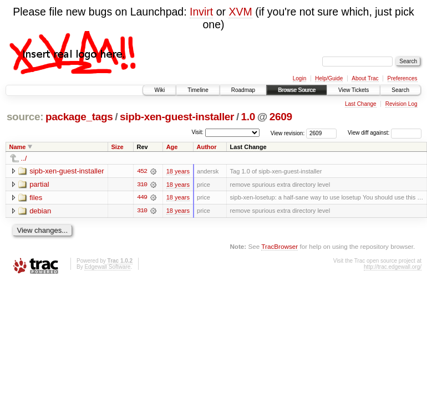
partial (39, 184)
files (35, 197)
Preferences (403, 78)
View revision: (288, 133)
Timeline (197, 90)
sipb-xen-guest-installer (177, 116)
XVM (240, 12)
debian (40, 211)
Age (172, 147)
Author (207, 147)
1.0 (248, 116)
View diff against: (384, 133)
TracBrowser (279, 246)
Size (117, 147)
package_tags (79, 116)
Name (17, 147)
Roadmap (243, 90)
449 (142, 197)
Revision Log (401, 104)
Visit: (197, 132)
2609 (281, 116)
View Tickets (353, 90)
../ (24, 158)
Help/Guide (329, 78)
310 (142, 184)
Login (299, 78)
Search (400, 90)
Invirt (201, 12)
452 (142, 171)
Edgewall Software (107, 267)
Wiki (159, 90)
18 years (178, 171)
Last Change (361, 104)
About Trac (365, 78)
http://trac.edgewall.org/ (392, 267)
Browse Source (297, 90)
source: (25, 116)
